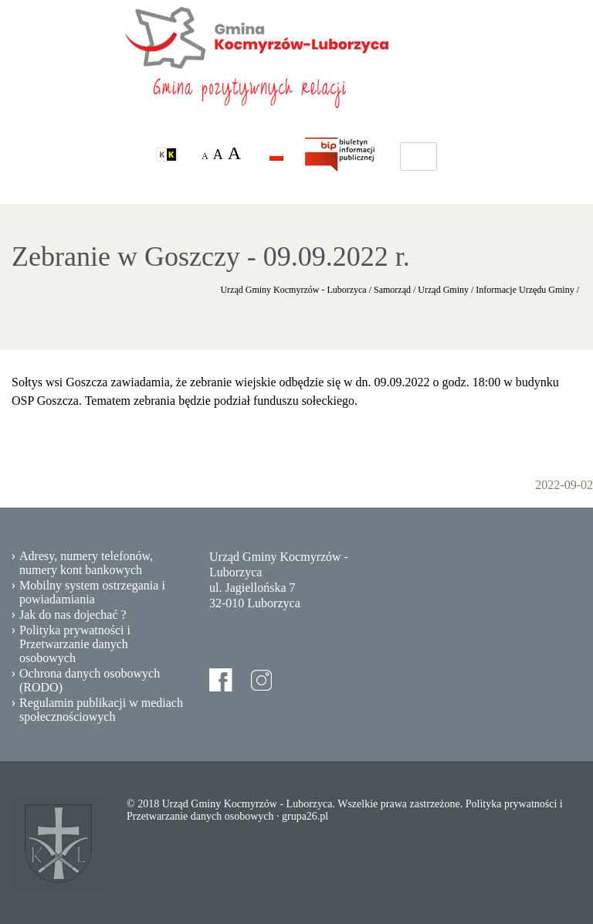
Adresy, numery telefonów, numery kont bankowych (86, 562)
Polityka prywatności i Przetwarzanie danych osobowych (74, 643)
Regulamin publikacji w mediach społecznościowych (101, 709)
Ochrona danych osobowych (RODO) (89, 680)
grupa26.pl (305, 816)
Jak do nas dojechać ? (73, 614)
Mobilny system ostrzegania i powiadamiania (92, 592)
